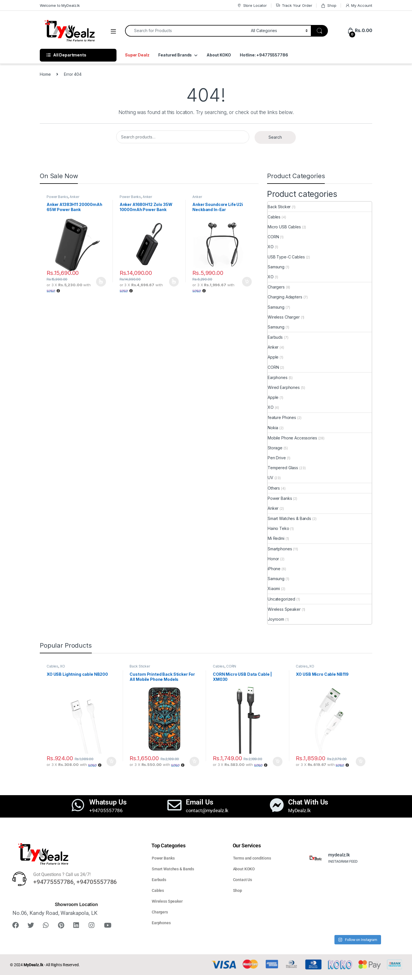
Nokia (273, 427)
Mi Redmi (276, 538)
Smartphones (280, 548)
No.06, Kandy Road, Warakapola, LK (55, 913)
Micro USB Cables (284, 226)
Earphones (278, 377)
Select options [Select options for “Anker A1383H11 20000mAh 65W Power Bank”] (101, 282)
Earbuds (275, 337)
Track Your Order (294, 5)
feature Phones (282, 417)
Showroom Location (76, 904)
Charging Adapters (285, 296)
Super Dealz (137, 54)
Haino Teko (278, 528)
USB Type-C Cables (286, 256)
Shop (328, 5)
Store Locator (252, 5)
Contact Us (242, 879)
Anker (74, 197)
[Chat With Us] (277, 805)
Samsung (276, 266)
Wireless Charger (284, 317)
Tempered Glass (283, 467)
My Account (358, 5)
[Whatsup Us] (78, 805)
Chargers (276, 287)
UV (270, 477)
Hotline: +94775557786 (264, 54)
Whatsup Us (108, 802)
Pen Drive (277, 457)
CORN (273, 236)
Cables (274, 216)
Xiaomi (274, 588)
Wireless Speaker (284, 609)
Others (274, 488)
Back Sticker (279, 206)
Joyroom (276, 619)
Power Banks (57, 197)
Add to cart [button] (247, 282)
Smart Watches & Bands (289, 518)
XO (271, 246)
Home (45, 74)
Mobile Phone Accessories (292, 437)
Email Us (199, 802)
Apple (273, 357)
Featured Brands (175, 54)
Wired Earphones (284, 387)
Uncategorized (281, 599)
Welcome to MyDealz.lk (60, 5)
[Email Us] (174, 805)
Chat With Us (308, 802)
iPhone (274, 568)
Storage (275, 447)
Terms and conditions (252, 858)
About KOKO (219, 54)
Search (275, 137)
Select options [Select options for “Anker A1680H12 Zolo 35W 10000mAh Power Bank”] (174, 282)
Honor (273, 558)
